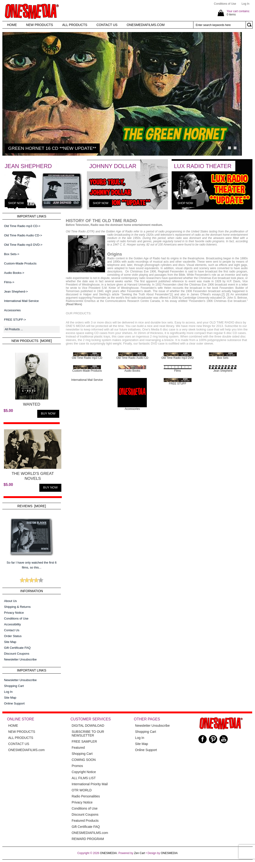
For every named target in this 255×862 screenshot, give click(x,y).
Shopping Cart (14, 686)
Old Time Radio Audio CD (132, 356)
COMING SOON (84, 760)
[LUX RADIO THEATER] (212, 208)
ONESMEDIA (108, 853)
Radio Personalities (86, 796)
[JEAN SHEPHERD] (42, 208)
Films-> (9, 282)
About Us (10, 601)
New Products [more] (31, 341)
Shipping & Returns (17, 607)
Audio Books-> (14, 273)
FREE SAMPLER (84, 741)
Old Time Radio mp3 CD (87, 356)
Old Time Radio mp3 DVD (177, 356)
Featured (78, 747)
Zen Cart (139, 853)
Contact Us (11, 630)
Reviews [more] (31, 506)
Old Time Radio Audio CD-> (23, 235)
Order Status (13, 636)
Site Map (10, 642)
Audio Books (132, 369)
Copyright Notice (84, 772)
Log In (245, 3)
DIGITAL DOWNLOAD (88, 725)
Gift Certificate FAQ (17, 647)
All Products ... (14, 329)
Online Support (14, 703)
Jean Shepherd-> (16, 291)
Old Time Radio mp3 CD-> (22, 226)
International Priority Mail (90, 784)
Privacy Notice (14, 612)
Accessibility (12, 624)
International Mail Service (21, 301)
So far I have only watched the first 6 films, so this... (31, 541)
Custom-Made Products (20, 263)
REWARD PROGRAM (88, 839)
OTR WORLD (82, 790)
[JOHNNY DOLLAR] (127, 208)
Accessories (12, 310)
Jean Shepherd (223, 369)
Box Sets (223, 356)
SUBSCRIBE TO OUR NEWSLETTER (88, 733)
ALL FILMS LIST (84, 778)
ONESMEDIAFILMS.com (90, 833)
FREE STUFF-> (15, 319)
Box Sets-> (11, 254)
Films (178, 369)
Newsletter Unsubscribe (20, 659)
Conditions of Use (225, 3)
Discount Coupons (16, 653)
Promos (77, 766)
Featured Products (85, 820)
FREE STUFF (178, 382)
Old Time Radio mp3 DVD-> (23, 244)
